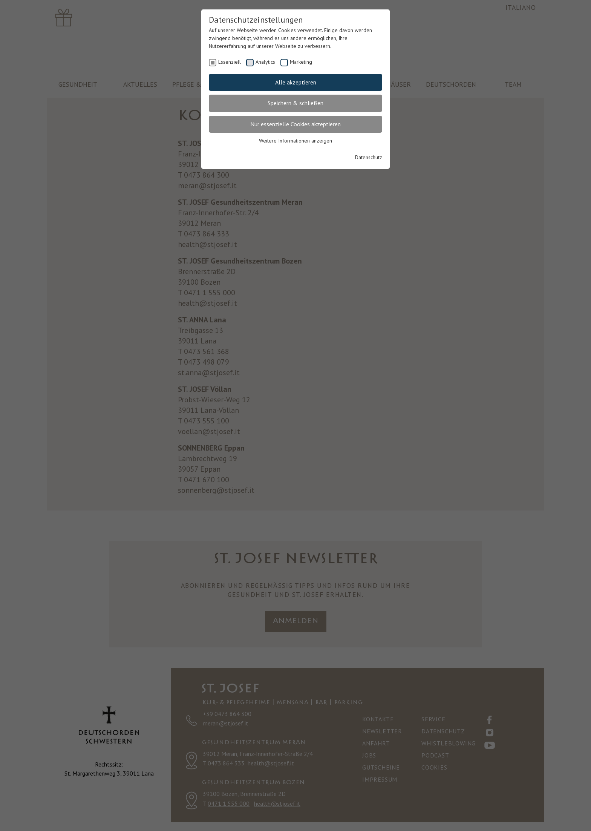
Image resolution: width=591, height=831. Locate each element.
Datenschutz (368, 157)
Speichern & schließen (295, 103)
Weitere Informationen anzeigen (295, 140)
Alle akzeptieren (295, 82)
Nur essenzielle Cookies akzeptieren (295, 124)
